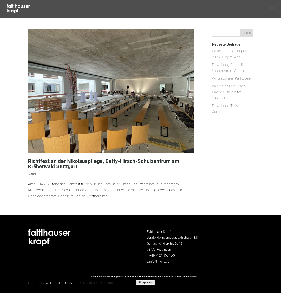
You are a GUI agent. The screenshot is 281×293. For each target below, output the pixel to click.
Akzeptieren (145, 282)
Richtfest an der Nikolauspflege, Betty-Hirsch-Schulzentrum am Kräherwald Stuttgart (103, 164)
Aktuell (32, 174)
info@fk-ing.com (160, 261)
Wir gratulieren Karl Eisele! (231, 78)
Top (31, 283)
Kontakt (45, 283)
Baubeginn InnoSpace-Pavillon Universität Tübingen (229, 92)
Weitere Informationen (185, 276)
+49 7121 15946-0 (162, 255)
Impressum (65, 283)
